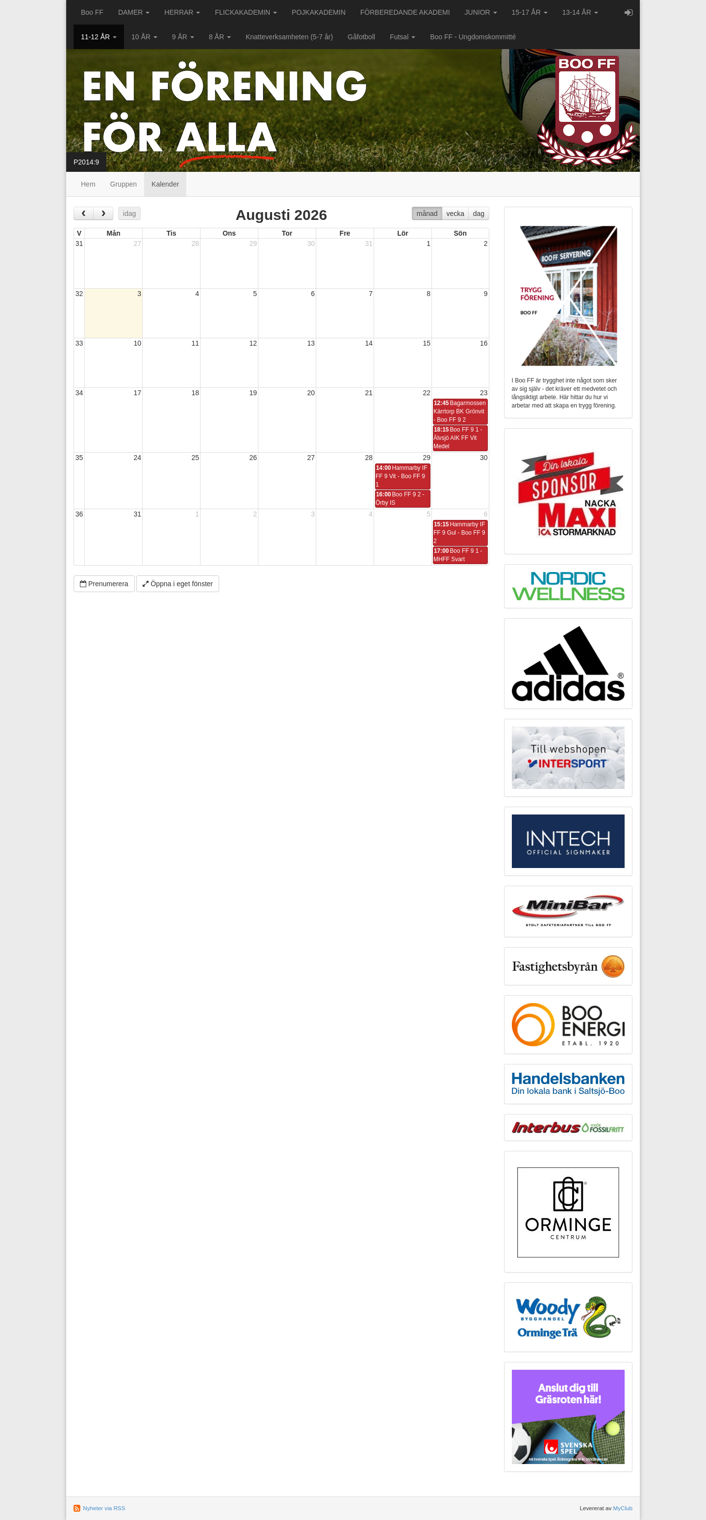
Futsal (402, 37)
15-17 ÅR (530, 12)
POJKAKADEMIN (319, 12)
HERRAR (182, 12)
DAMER (134, 12)
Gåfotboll (361, 37)
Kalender (165, 184)
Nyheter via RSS (104, 1508)
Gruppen (123, 184)
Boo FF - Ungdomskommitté (473, 37)
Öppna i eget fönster (178, 584)
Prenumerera (104, 584)
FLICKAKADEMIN (246, 12)
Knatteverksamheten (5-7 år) (289, 37)
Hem (88, 184)
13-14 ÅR (580, 12)
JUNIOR (481, 12)
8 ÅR (220, 37)
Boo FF (92, 12)
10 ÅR (144, 37)
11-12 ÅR (99, 37)
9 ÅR (183, 37)
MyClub (622, 1508)
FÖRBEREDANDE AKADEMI (405, 12)
